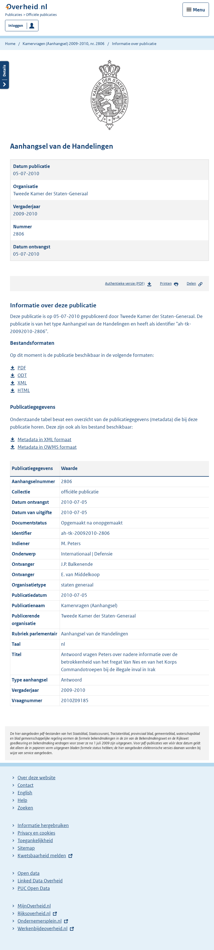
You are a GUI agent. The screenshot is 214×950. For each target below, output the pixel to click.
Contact (25, 785)
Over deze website (36, 778)
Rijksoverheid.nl (34, 913)
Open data (29, 873)
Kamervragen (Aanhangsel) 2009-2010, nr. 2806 (63, 43)
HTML (24, 390)
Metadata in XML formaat (44, 439)
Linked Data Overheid (40, 881)
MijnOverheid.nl (34, 906)
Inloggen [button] (15, 25)
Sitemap (26, 848)
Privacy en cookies (36, 833)
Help (22, 800)
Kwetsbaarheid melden (42, 855)
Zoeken (25, 808)
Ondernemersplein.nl (40, 921)
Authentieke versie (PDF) (128, 285)
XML (22, 383)
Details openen (4, 75)
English (25, 793)
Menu (199, 10)
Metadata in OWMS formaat (47, 447)
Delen (195, 284)
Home (10, 43)
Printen (169, 284)
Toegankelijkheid (35, 840)
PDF (22, 368)
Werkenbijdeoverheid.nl (42, 928)
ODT (22, 375)
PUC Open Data (34, 888)
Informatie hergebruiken (43, 825)
